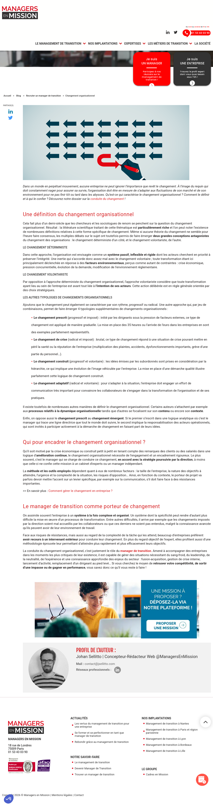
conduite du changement (107, 202)
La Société (202, 44)
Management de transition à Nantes (167, 726)
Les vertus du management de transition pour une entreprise (102, 728)
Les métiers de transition (168, 44)
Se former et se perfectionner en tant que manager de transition (99, 737)
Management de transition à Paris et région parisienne (172, 734)
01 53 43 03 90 (18, 755)
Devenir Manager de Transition (93, 771)
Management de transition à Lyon (166, 741)
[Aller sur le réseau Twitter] (176, 32)
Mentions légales (62, 798)
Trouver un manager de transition (94, 777)
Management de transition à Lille (165, 753)
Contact (79, 798)
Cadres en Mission (157, 777)
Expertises (132, 44)
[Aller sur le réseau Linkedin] (168, 32)
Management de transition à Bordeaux (169, 747)
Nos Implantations (103, 44)
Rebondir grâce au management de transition (102, 744)
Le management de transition (58, 44)
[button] (9, 799)
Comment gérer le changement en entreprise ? (80, 494)
